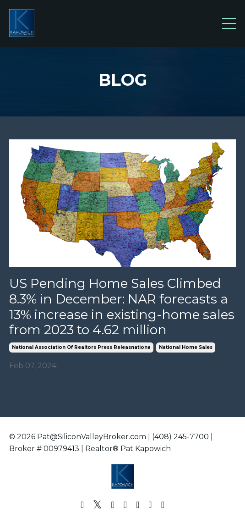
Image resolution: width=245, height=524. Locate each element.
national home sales (185, 347)
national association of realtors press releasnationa (81, 347)
